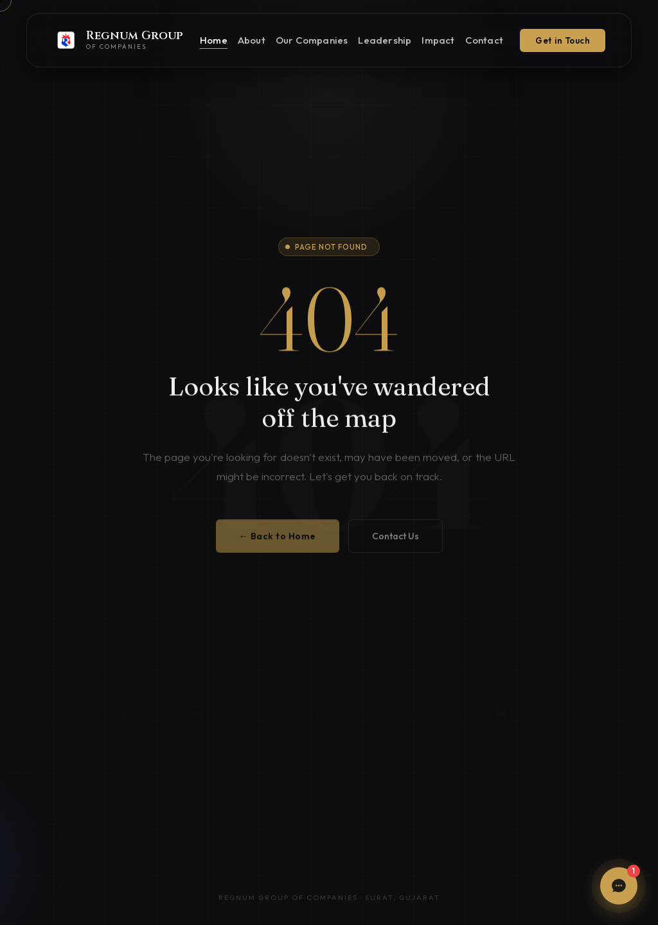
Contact (484, 40)
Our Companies (312, 40)
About (251, 40)
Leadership (384, 40)
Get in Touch (562, 40)
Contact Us (395, 542)
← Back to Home (277, 542)
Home (213, 40)
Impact (438, 40)
